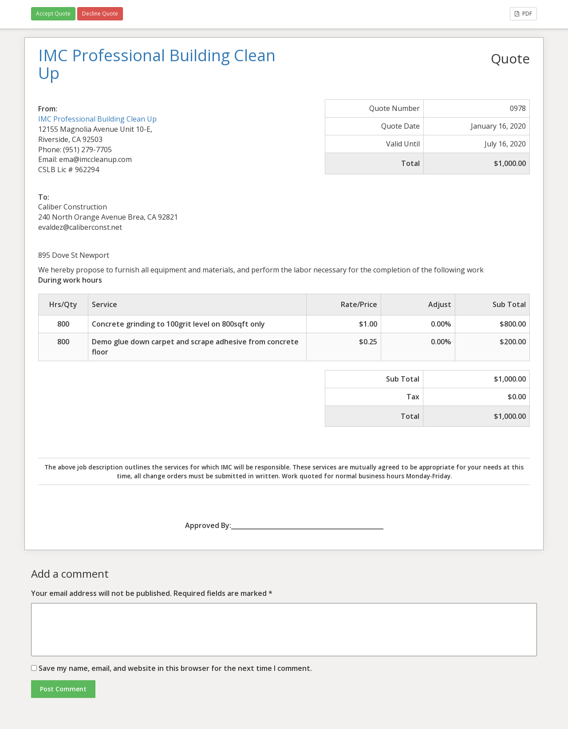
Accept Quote (53, 13)
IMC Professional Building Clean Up (97, 119)
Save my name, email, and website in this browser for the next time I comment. (175, 668)
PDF (523, 13)
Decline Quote (100, 13)
